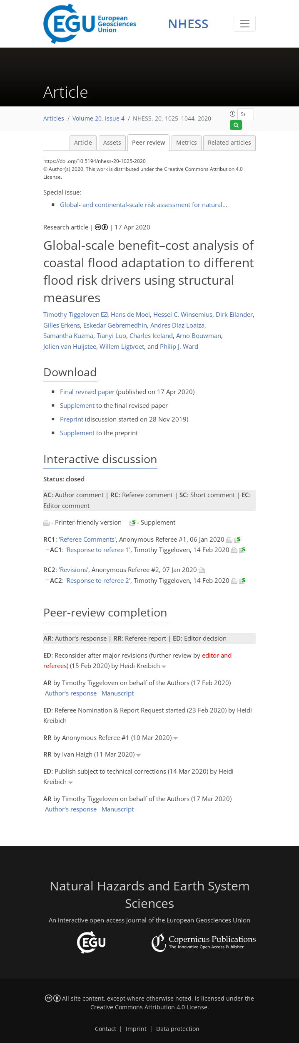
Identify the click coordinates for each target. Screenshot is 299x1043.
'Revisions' (73, 569)
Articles (53, 118)
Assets (112, 142)
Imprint (136, 1029)
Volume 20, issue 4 (98, 118)
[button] (233, 114)
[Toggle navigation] (245, 24)
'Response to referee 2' (97, 580)
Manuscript (118, 693)
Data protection (177, 1029)
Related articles (229, 142)
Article (83, 142)
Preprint (71, 419)
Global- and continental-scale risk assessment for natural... (143, 204)
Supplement (77, 405)
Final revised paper (87, 391)
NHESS (188, 23)
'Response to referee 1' (97, 549)
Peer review (148, 142)
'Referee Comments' (87, 539)
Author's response (71, 693)
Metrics (186, 142)
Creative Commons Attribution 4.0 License (148, 1007)
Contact (105, 1029)
